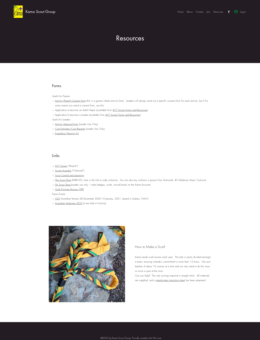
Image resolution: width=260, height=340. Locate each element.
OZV (57, 198)
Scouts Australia (63, 170)
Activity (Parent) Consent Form (70, 100)
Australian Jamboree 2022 (68, 203)
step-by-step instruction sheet (170, 280)
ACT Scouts (61, 166)
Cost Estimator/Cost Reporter (70, 129)
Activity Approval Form (66, 124)
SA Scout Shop (63, 184)
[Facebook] (228, 11)
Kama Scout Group (40, 11)
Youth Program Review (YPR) (69, 189)
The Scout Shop (63, 180)
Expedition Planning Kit (67, 133)
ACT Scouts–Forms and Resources (130, 110)
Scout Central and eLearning (69, 175)
